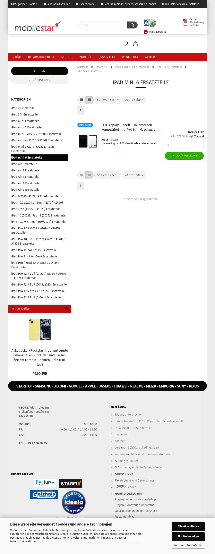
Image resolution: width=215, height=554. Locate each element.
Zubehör (86, 57)
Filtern (39, 71)
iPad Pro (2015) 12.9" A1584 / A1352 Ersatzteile (35, 265)
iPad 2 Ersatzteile (23, 108)
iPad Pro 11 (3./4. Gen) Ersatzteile (34, 256)
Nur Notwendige (188, 536)
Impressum (122, 434)
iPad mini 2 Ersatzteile (26, 127)
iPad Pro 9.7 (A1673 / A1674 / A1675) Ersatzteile (35, 231)
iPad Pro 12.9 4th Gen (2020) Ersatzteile (38, 291)
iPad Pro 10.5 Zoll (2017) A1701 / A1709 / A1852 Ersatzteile (38, 241)
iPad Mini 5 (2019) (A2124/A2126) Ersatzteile (33, 149)
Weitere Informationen (188, 545)
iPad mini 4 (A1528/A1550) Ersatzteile (36, 140)
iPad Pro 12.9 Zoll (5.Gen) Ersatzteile (36, 297)
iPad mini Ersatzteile (25, 121)
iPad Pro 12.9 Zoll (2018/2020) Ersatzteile (39, 284)
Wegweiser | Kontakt (24, 4)
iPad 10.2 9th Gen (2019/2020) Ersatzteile (38, 222)
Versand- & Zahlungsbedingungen (137, 447)
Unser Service (85, 4)
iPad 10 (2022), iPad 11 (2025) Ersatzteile (38, 215)
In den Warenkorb (184, 155)
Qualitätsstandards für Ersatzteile (136, 510)
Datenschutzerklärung (23, 541)
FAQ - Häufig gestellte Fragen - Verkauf (140, 467)
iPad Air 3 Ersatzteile (25, 177)
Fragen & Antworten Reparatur (134, 505)
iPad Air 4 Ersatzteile (25, 183)
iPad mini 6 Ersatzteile (26, 157)
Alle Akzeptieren (188, 526)
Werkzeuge (130, 57)
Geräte (17, 57)
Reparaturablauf (125, 516)
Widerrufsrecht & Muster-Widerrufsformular (143, 454)
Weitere (150, 57)
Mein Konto (122, 480)
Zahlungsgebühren (127, 461)
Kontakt (120, 441)
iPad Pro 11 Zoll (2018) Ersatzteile (34, 250)
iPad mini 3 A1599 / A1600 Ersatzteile (36, 134)
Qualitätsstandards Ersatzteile (180, 4)
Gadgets (67, 57)
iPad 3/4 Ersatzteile (24, 114)
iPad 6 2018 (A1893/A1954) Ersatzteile (36, 196)
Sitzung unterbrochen (129, 414)
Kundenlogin (42, 12)
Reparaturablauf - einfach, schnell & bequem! (128, 4)
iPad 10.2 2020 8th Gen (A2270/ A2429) (37, 202)
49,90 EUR (40, 373)
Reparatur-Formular (57, 4)
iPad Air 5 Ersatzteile (25, 189)
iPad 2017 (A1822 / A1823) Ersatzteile (35, 209)
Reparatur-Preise (41, 57)
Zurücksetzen (40, 80)
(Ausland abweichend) (143, 143)
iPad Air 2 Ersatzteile (25, 170)
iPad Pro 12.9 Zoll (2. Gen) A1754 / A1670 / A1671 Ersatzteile (38, 276)
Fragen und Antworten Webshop (135, 499)
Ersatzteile (107, 57)
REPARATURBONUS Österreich (133, 428)
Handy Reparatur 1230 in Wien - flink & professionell (149, 421)
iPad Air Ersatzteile (24, 164)
